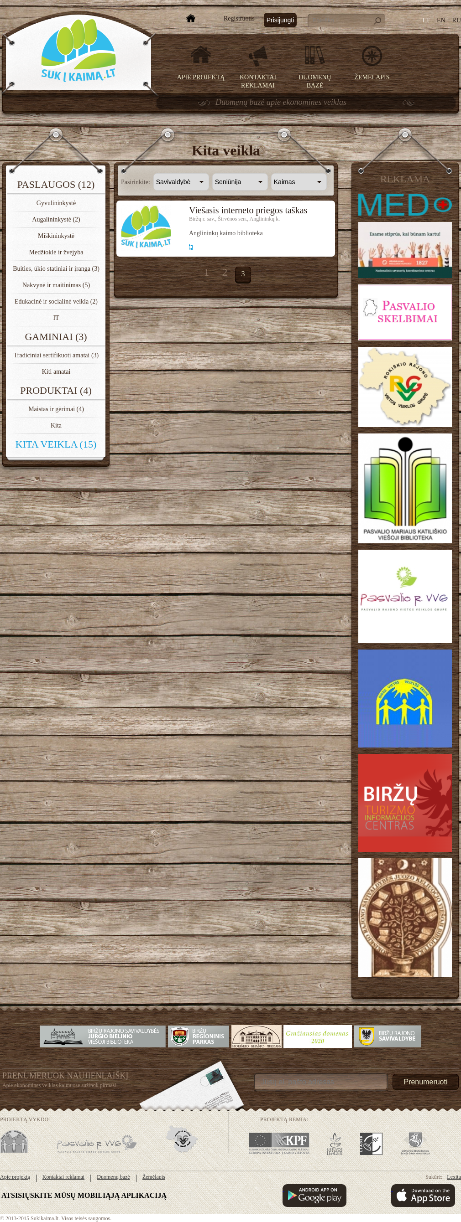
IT (56, 318)
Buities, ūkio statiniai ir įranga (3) (56, 268)
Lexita (454, 1177)
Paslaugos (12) (56, 184)
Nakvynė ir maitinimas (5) (56, 285)
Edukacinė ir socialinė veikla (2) (56, 301)
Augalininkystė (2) (56, 219)
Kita (56, 425)
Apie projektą (201, 77)
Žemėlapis (372, 77)
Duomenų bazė (113, 1177)
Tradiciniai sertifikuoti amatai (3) (56, 355)
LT (426, 20)
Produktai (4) (56, 390)
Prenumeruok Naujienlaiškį (65, 1075)
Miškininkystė (56, 235)
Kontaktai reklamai (63, 1177)
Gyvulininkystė (56, 203)
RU (456, 20)
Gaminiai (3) (56, 336)
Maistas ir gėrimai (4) (56, 409)
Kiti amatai (56, 371)
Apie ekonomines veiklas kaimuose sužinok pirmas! (59, 1085)
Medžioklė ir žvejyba (56, 252)
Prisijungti (280, 20)
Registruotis (239, 18)
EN (441, 20)
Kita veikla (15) (56, 444)
